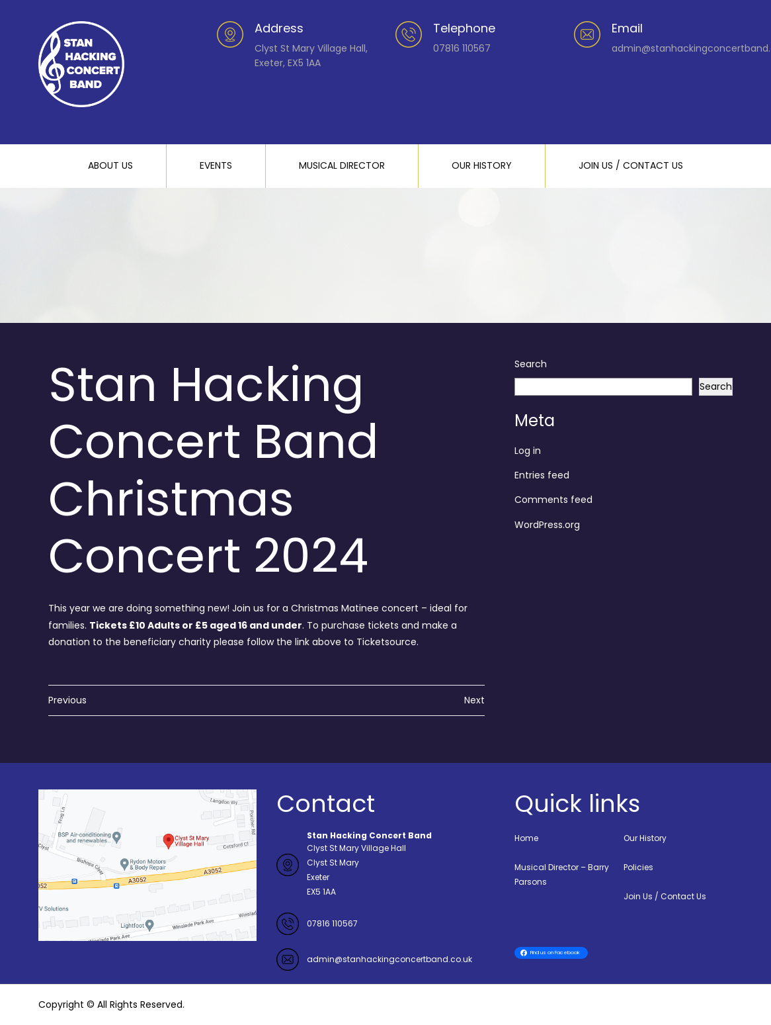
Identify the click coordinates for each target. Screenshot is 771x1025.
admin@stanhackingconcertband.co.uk (389, 959)
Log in (527, 450)
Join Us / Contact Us (665, 896)
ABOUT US (110, 165)
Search (530, 364)
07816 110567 (332, 923)
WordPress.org (547, 524)
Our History (645, 838)
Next (474, 700)
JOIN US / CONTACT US (631, 165)
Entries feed (541, 475)
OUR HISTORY (482, 165)
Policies (638, 867)
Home (526, 838)
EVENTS (216, 165)
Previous (67, 700)
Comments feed (553, 499)
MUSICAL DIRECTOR (342, 165)
